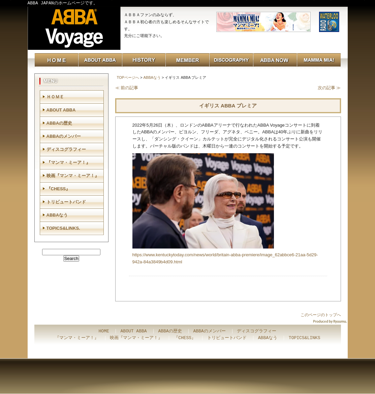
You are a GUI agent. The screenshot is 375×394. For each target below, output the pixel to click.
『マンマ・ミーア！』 (68, 162)
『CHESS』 (58, 188)
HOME (104, 331)
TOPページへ (128, 77)
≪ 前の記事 (126, 87)
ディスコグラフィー (66, 149)
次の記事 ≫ (329, 87)
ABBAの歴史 (59, 123)
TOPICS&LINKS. (63, 228)
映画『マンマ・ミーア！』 (72, 175)
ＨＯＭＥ (55, 96)
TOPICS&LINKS (304, 338)
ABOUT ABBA (61, 109)
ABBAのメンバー (63, 136)
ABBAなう (151, 77)
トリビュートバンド (66, 201)
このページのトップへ (321, 315)
